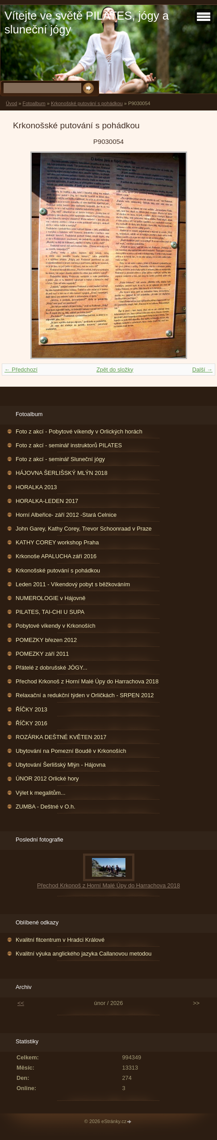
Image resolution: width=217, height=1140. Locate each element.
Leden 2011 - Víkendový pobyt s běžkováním (73, 584)
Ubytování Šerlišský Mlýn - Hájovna (60, 764)
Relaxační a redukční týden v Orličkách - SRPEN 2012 (85, 695)
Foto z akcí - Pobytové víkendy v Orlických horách (79, 431)
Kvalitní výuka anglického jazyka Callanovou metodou (83, 953)
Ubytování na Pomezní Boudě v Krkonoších (71, 751)
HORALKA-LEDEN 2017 (47, 501)
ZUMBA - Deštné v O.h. (45, 806)
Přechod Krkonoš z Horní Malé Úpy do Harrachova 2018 (87, 681)
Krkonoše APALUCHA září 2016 (56, 556)
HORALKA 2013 (36, 487)
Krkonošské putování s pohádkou (87, 103)
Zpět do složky (115, 369)
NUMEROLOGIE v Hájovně (50, 598)
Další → (202, 369)
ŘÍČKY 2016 (31, 723)
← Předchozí (21, 369)
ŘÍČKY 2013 (31, 709)
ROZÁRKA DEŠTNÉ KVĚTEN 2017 (61, 737)
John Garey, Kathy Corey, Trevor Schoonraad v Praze (84, 528)
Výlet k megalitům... (41, 792)
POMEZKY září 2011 (42, 653)
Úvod (11, 103)
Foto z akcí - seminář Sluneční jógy (60, 459)
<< (20, 1003)
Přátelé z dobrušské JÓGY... (52, 667)
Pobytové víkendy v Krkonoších (56, 625)
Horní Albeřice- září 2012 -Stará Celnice (66, 514)
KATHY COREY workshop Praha (57, 542)
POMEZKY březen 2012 (46, 640)
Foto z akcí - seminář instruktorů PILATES (69, 445)
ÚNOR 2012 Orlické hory (47, 778)
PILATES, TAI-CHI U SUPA (50, 612)
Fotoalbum (33, 103)
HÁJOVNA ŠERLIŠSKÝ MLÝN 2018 (62, 473)
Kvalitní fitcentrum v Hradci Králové (60, 939)
